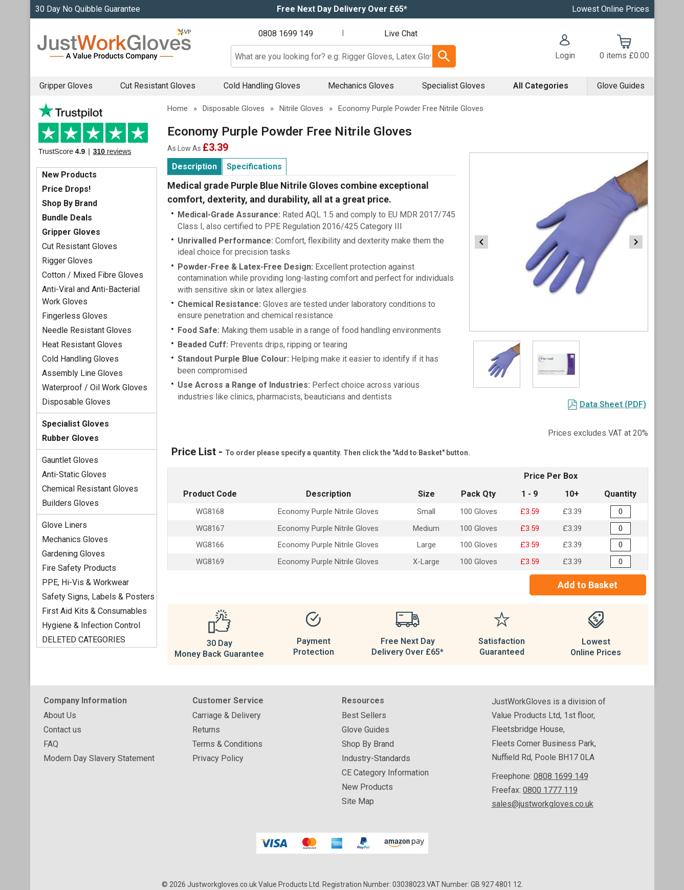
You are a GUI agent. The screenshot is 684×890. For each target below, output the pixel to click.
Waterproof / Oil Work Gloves (94, 387)
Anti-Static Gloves (74, 474)
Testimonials (96, 133)
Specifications (254, 166)
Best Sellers (364, 715)
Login (565, 55)
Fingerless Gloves (74, 316)
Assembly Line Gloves (82, 373)
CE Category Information (385, 772)
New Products (69, 175)
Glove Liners (64, 525)
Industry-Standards (376, 758)
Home (177, 108)
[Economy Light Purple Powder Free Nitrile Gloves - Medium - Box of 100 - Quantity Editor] (620, 528)
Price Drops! (66, 189)
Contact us (62, 730)
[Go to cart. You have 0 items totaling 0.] (624, 48)
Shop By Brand (69, 203)
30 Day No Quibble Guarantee (87, 9)
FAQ (50, 744)
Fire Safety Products (79, 568)
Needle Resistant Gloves (86, 330)
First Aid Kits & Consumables (94, 611)
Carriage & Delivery (226, 715)
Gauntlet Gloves (70, 460)
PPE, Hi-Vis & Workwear (85, 582)
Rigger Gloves (67, 260)
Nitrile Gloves (301, 108)
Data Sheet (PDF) (613, 404)
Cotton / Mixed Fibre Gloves (92, 275)
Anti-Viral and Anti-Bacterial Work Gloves (91, 295)
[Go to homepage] (114, 47)
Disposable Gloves (76, 402)
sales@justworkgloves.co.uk (542, 804)
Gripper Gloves (66, 86)
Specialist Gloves (453, 86)
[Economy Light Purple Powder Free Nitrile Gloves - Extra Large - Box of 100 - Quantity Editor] (620, 561)
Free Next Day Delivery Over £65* (342, 9)
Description (194, 166)
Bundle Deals (67, 217)
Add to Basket (587, 585)
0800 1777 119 (550, 790)
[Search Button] (443, 56)
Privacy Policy (218, 758)
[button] (565, 48)
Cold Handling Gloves (262, 86)
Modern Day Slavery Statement (99, 758)
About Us (59, 715)
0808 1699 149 (285, 33)
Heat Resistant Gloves (82, 344)
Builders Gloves (70, 503)
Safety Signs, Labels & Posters (98, 597)
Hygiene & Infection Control (91, 625)
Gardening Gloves (73, 554)
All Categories (540, 86)
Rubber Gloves (70, 438)
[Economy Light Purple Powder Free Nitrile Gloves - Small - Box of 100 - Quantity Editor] (620, 511)
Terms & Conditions (227, 744)
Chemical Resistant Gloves (90, 489)
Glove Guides (621, 86)
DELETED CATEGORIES (83, 639)
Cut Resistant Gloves (157, 86)
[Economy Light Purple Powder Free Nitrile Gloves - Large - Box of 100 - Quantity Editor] (620, 545)
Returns (206, 730)
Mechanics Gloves (361, 86)
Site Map (358, 801)
